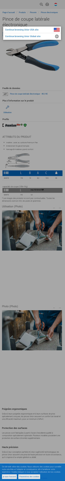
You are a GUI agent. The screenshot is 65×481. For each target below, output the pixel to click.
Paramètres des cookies (29, 476)
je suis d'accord (9, 476)
